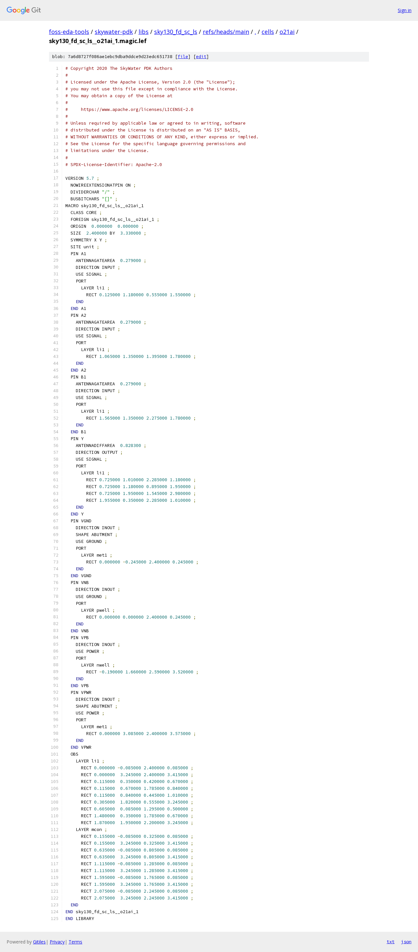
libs (143, 32)
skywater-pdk (114, 32)
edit (201, 56)
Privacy (57, 942)
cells (268, 32)
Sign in (404, 10)
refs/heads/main (226, 32)
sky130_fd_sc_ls (175, 32)
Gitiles (39, 942)
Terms (75, 942)
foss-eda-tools (69, 32)
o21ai (287, 32)
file (183, 56)
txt (390, 941)
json (406, 941)
